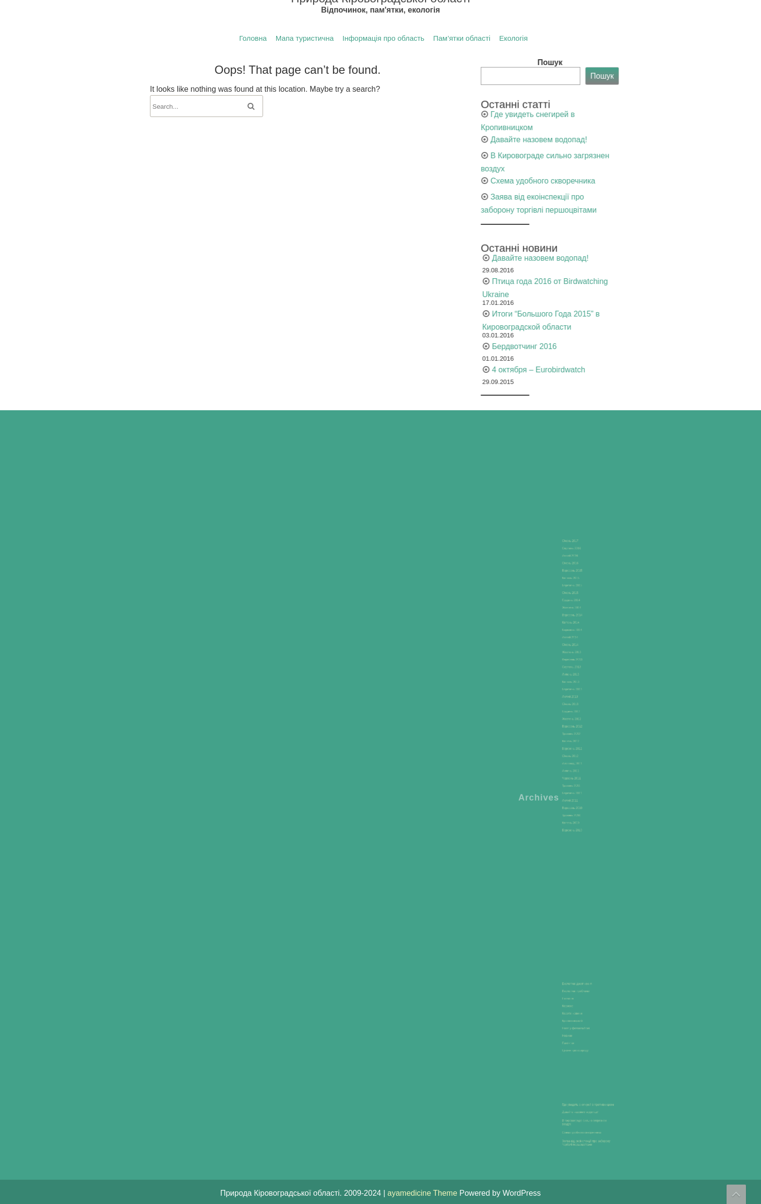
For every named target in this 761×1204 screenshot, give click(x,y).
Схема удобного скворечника (632, 180)
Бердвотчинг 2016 (614, 346)
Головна (253, 38)
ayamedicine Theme (423, 1193)
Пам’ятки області (461, 38)
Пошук (640, 62)
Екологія (513, 38)
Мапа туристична (305, 38)
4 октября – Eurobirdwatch (628, 369)
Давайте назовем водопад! (628, 139)
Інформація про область (384, 38)
